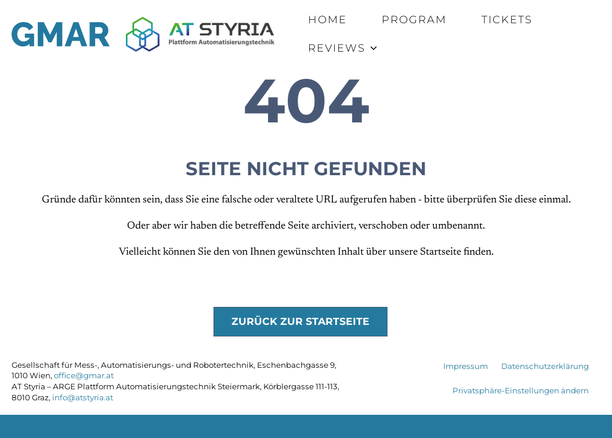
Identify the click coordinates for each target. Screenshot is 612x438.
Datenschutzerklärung (545, 366)
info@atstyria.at (82, 397)
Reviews (336, 48)
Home (327, 19)
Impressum (465, 366)
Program (414, 19)
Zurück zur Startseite (300, 321)
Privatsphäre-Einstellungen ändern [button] (520, 390)
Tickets (507, 19)
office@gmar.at (84, 375)
